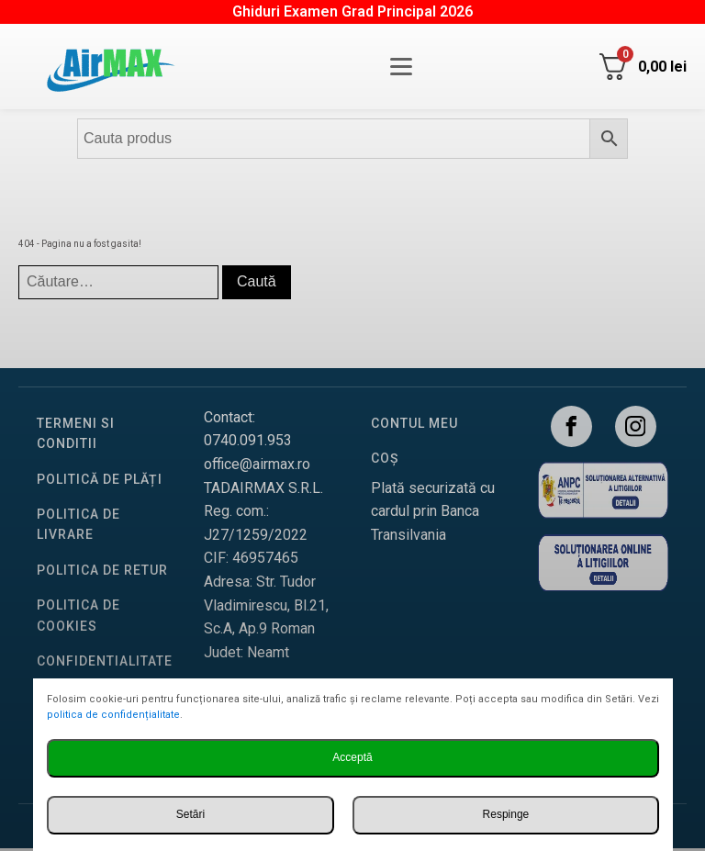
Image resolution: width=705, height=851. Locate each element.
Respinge (506, 814)
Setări (190, 814)
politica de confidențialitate (113, 715)
